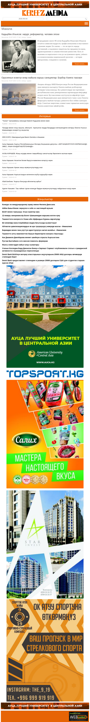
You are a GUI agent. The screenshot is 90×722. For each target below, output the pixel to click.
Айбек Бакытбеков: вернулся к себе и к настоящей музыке (27, 208)
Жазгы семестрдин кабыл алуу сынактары (20, 245)
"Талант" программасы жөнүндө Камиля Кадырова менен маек (25, 121)
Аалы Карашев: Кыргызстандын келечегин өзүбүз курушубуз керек (27, 174)
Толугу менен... (80, 64)
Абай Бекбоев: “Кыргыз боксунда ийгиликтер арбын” (22, 181)
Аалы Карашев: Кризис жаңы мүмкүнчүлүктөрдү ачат (22, 167)
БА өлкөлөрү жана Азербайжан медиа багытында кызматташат (29, 223)
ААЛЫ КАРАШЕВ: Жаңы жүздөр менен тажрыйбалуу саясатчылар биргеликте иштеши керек (37, 153)
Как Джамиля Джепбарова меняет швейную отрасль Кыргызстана (30, 237)
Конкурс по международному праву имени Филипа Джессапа (28, 205)
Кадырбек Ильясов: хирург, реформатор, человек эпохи (30, 34)
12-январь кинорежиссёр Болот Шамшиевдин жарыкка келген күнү (31, 216)
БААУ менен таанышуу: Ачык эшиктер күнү (20, 212)
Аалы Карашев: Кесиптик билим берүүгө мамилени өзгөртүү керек (27, 160)
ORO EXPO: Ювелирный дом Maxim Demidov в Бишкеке (23, 137)
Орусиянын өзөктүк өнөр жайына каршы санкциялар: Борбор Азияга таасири (41, 77)
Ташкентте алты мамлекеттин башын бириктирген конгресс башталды (32, 234)
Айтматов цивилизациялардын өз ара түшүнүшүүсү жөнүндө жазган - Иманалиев (37, 226)
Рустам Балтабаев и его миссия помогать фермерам (25, 241)
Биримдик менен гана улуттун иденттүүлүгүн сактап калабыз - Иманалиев (34, 230)
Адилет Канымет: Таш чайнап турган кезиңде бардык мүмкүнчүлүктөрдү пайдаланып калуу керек (39, 188)
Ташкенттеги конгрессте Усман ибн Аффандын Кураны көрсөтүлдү (31, 219)
